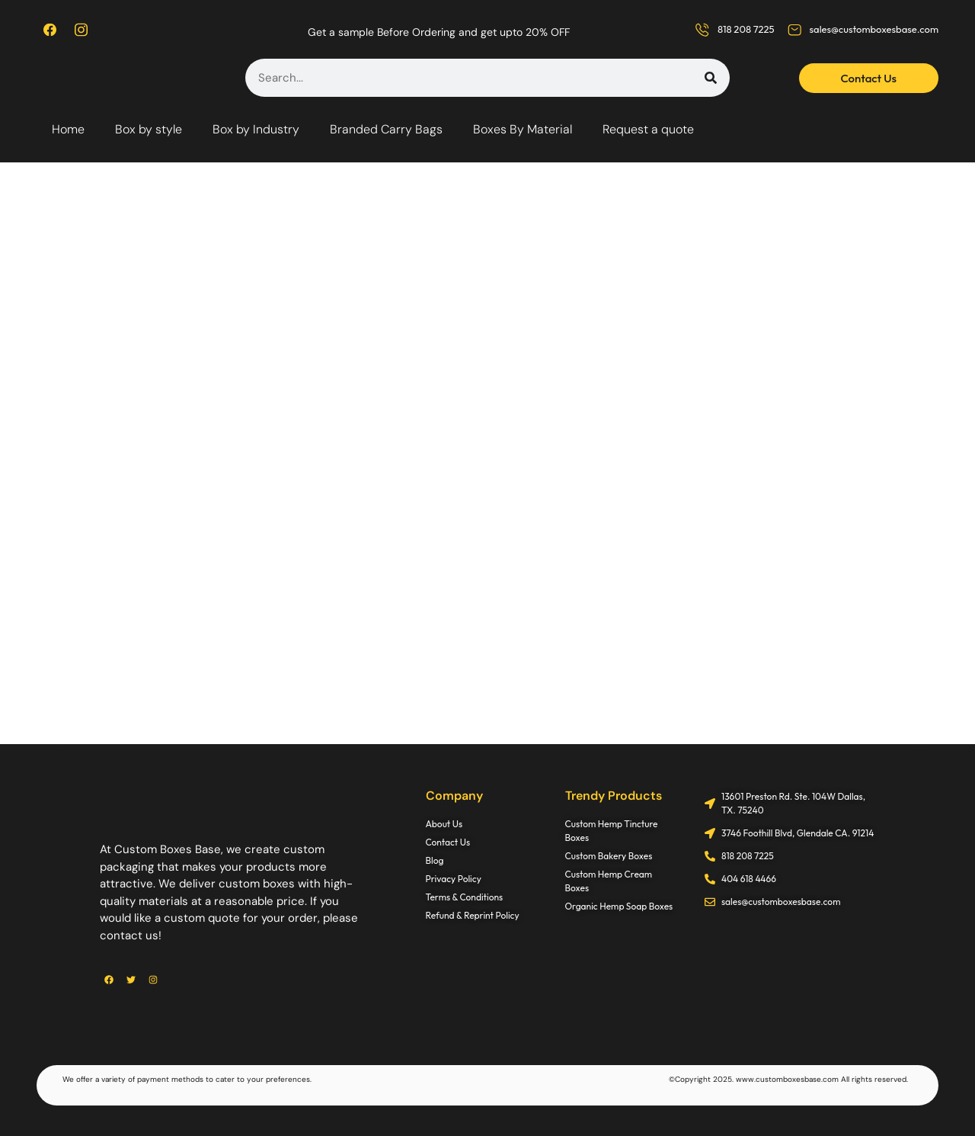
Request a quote (648, 129)
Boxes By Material (522, 129)
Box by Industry (256, 129)
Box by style (148, 129)
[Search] (711, 78)
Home (68, 129)
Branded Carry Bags (386, 129)
